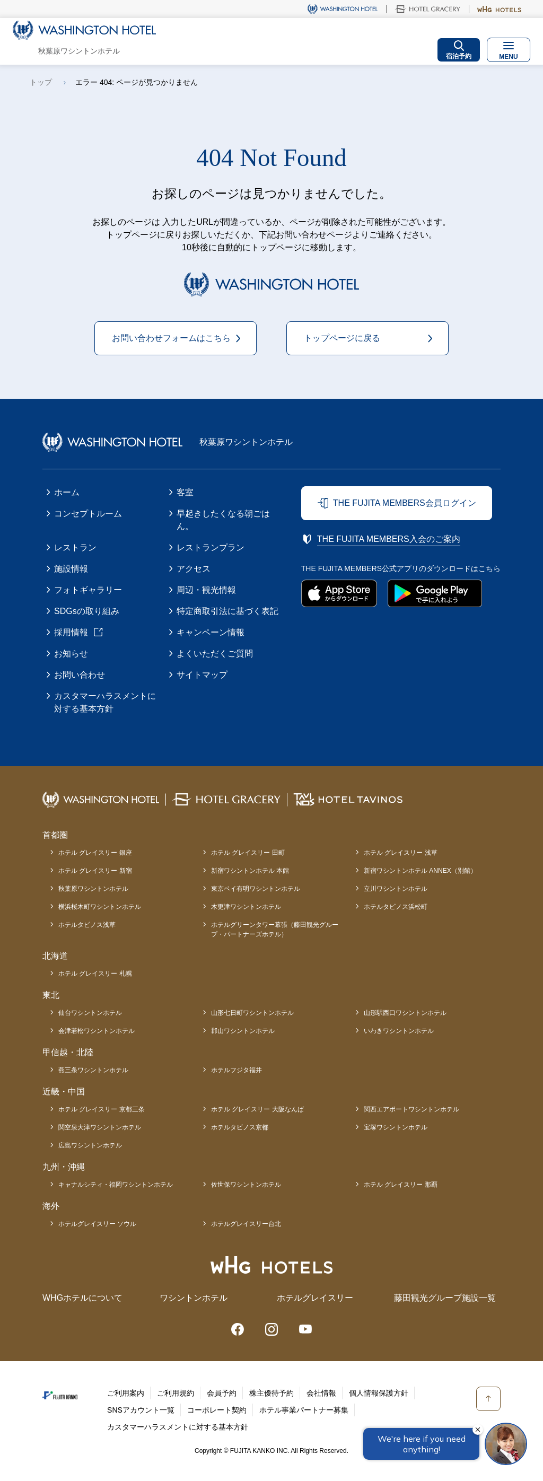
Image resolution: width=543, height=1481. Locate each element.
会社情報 (321, 1393)
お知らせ (71, 653)
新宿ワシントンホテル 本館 (250, 870)
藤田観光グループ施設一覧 (445, 1297)
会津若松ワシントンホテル (96, 1031)
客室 (185, 492)
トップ (41, 82)
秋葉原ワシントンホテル (93, 888)
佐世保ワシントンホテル (246, 1184)
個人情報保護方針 (378, 1393)
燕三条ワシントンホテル (93, 1070)
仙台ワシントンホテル (90, 1012)
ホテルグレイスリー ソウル (97, 1224)
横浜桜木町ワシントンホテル (99, 906)
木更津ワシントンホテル (246, 906)
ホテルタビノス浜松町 (395, 906)
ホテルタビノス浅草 (87, 924)
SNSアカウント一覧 (140, 1410)
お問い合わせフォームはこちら (171, 338)
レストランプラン (210, 547)
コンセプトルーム (88, 513)
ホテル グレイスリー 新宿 (95, 870)
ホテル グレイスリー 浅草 (400, 852)
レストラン (75, 547)
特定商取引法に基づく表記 (227, 611)
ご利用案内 (125, 1393)
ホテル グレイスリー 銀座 (95, 852)
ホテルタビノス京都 (239, 1127)
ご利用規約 (175, 1393)
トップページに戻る (342, 338)
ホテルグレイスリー (315, 1297)
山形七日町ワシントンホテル (252, 1012)
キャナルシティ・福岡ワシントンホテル (115, 1184)
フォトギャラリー (88, 589)
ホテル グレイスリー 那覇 (400, 1184)
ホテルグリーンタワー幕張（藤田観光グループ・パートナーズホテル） (274, 929)
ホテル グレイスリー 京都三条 (101, 1109)
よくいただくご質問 (215, 653)
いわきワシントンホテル (399, 1031)
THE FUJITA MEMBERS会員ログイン (404, 502)
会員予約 (222, 1393)
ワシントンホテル (193, 1297)
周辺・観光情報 (206, 589)
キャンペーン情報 (210, 632)
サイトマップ (202, 674)
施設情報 (71, 568)
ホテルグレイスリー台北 (246, 1224)
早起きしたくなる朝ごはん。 (223, 520)
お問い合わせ (79, 674)
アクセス (194, 568)
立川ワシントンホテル (395, 888)
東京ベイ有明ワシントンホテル (255, 888)
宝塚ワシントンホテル (395, 1127)
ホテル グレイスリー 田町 (248, 852)
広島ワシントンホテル (90, 1145)
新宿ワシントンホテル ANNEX (420, 870)
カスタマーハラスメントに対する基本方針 (105, 702)
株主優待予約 (271, 1393)
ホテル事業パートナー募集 (303, 1410)
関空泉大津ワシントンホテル (99, 1127)
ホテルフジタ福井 (236, 1070)
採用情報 (71, 632)
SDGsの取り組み (86, 611)
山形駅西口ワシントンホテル (405, 1012)
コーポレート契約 (217, 1410)
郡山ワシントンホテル (243, 1031)
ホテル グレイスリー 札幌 (95, 973)
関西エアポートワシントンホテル (411, 1109)
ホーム (67, 492)
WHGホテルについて (82, 1297)
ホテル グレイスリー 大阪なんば (257, 1109)
